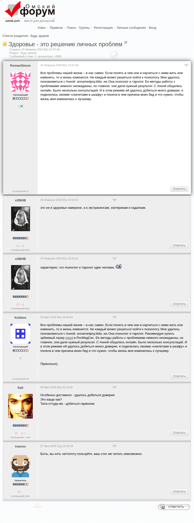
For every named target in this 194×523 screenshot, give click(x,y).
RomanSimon (20, 65)
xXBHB (20, 200)
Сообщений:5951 (20, 250)
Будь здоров (40, 36)
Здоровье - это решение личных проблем (65, 44)
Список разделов (15, 36)
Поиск (71, 28)
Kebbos (20, 317)
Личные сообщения (131, 28)
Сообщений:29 (20, 378)
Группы (84, 28)
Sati (20, 387)
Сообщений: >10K (20, 437)
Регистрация (103, 28)
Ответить (179, 189)
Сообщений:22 (20, 191)
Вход (152, 28)
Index (42, 28)
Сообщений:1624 (20, 496)
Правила (56, 28)
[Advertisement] (117, 142)
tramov (20, 446)
